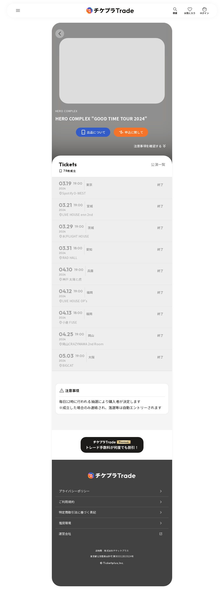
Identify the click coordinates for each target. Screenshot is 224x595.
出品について (93, 132)
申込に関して (131, 132)
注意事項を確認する (150, 146)
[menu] (18, 10)
